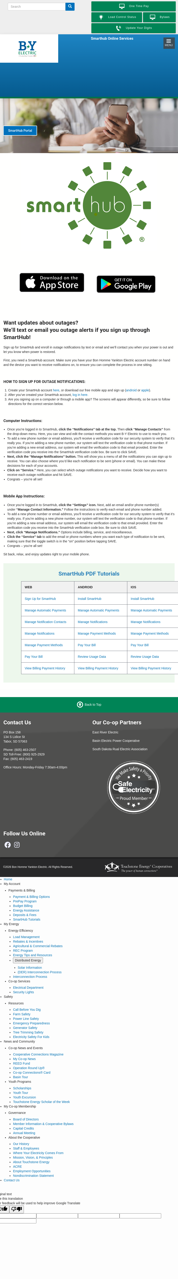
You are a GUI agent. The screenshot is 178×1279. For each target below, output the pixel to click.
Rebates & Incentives (28, 941)
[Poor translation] (16, 1209)
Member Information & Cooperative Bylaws (43, 1124)
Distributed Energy (28, 960)
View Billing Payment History (45, 668)
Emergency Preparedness (31, 1023)
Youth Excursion (24, 1097)
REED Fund (21, 1063)
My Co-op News (24, 1059)
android (131, 390)
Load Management (26, 937)
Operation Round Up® (29, 1068)
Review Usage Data (92, 656)
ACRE (17, 1166)
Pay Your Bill (87, 645)
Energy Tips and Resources (32, 955)
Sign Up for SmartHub (40, 599)
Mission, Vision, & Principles (33, 1157)
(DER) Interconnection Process (40, 972)
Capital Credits (23, 1128)
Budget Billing (23, 906)
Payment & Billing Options (31, 897)
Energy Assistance (26, 910)
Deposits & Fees (24, 915)
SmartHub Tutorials (26, 919)
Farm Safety (21, 1014)
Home (8, 879)
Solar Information (30, 967)
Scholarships (22, 1088)
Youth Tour (20, 1093)
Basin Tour (20, 1077)
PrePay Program (24, 901)
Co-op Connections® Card (31, 1072)
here (56, 390)
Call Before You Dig (26, 1009)
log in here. (80, 395)
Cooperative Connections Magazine (38, 1054)
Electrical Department (28, 987)
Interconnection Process (30, 976)
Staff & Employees (26, 1148)
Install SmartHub (89, 599)
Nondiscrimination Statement (33, 1175)
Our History (21, 1144)
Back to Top (93, 704)
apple (145, 390)
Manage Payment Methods (97, 633)
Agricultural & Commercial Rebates (38, 946)
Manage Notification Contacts (45, 622)
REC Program (23, 950)
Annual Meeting (24, 1133)
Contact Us (12, 1180)
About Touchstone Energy (31, 1162)
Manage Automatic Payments (45, 610)
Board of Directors (26, 1119)
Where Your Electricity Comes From (38, 1153)
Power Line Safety (26, 1019)
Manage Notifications (93, 622)
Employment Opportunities (31, 1171)
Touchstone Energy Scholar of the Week (41, 1102)
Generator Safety (25, 1028)
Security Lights (23, 992)
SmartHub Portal (20, 130)
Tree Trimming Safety (28, 1032)
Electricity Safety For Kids (31, 1037)
